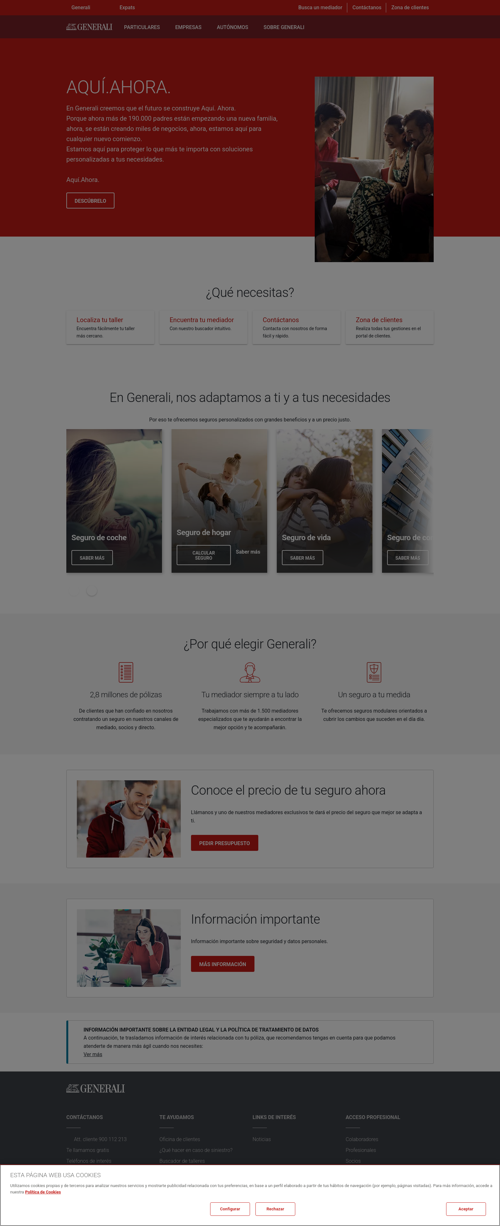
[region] (250, 1195)
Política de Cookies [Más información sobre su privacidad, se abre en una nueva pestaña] (43, 1192)
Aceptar (466, 1209)
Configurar (230, 1209)
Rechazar (275, 1209)
